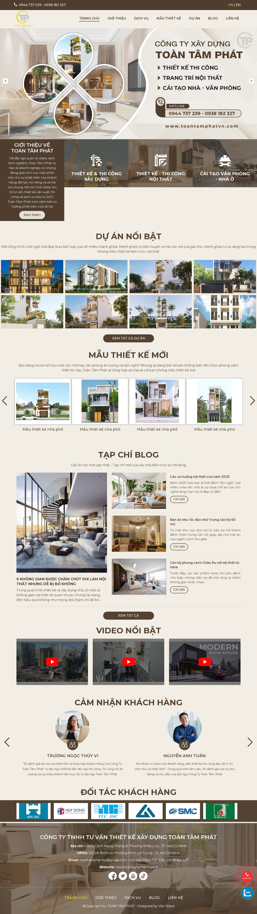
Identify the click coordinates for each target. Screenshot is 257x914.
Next (251, 81)
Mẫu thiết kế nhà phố (42, 516)
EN (238, 5)
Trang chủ (89, 18)
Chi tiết (179, 662)
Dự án (194, 18)
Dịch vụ (141, 18)
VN (230, 5)
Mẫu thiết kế (169, 18)
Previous (5, 81)
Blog (213, 18)
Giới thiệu (117, 18)
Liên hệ (232, 18)
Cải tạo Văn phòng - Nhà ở (225, 177)
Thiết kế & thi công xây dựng (96, 177)
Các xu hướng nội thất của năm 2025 (200, 640)
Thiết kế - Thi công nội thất (160, 177)
